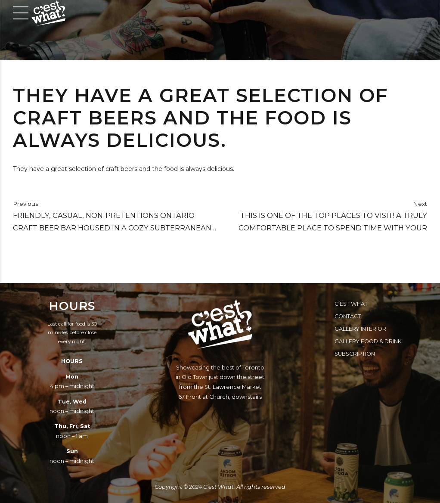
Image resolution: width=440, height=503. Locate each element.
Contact (348, 316)
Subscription (355, 354)
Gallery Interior (360, 329)
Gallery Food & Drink (368, 341)
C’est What (351, 304)
